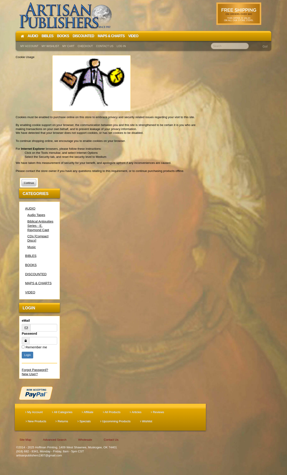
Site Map (25, 439)
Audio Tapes (36, 215)
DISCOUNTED (36, 274)
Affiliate (87, 412)
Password (29, 333)
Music (31, 247)
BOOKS (31, 265)
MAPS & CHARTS (38, 283)
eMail (26, 320)
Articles (135, 412)
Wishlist (146, 421)
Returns (62, 421)
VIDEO (30, 292)
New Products (36, 421)
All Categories (62, 412)
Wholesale (85, 439)
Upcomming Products (115, 421)
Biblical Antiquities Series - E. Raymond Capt (40, 226)
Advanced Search (54, 439)
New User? (30, 374)
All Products (112, 412)
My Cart (68, 46)
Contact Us (104, 46)
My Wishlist (50, 46)
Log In (121, 46)
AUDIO (30, 208)
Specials (84, 421)
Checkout (85, 46)
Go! (265, 46)
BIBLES (31, 256)
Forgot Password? (35, 370)
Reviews (157, 412)
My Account (29, 46)
